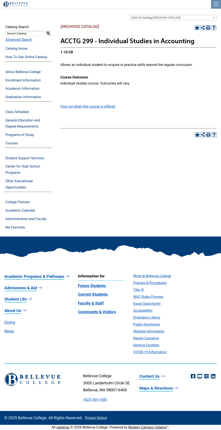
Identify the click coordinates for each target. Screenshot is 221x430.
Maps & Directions (156, 388)
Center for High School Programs (22, 169)
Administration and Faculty (25, 219)
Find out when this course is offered (87, 106)
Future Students (92, 285)
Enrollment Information (23, 80)
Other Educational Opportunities (19, 184)
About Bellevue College (23, 72)
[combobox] (173, 17)
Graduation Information (23, 97)
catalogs (62, 427)
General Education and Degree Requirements (22, 123)
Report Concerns (146, 338)
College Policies (17, 202)
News (9, 331)
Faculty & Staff (91, 303)
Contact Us (149, 376)
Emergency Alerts (146, 317)
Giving (9, 322)
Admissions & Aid (20, 287)
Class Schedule (17, 112)
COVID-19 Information (150, 352)
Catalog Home (16, 48)
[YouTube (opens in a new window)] (199, 376)
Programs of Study (19, 135)
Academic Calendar (20, 210)
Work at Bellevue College (152, 276)
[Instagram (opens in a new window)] (206, 376)
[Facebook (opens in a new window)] (193, 376)
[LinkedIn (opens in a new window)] (213, 376)
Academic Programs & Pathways (34, 276)
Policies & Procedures (150, 283)
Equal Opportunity (147, 304)
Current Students (93, 294)
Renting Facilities (146, 345)
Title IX (138, 290)
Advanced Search (18, 40)
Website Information (148, 331)
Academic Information (22, 88)
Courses (11, 143)
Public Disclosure (146, 324)
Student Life (15, 299)
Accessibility (143, 311)
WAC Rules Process (148, 297)
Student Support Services (24, 158)
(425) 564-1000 (95, 400)
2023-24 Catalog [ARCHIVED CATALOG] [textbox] (155, 17)
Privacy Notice (96, 418)
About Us (12, 310)
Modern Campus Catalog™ (148, 427)
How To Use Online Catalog (26, 57)
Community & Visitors (97, 312)
